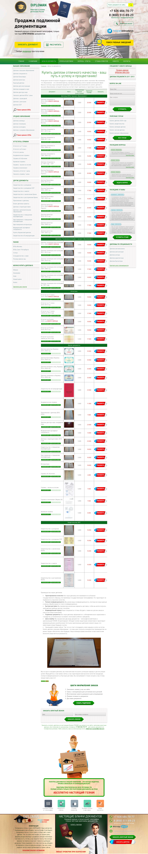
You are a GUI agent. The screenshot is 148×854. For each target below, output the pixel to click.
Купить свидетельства (117, 125)
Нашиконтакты (100, 809)
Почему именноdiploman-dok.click (122, 71)
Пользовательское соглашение (34, 850)
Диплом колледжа (19, 127)
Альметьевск (17, 279)
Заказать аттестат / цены (21, 171)
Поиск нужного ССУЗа (24, 135)
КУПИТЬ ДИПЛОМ (76, 825)
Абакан (15, 270)
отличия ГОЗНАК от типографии (48, 809)
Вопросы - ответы (84, 61)
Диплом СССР (17, 105)
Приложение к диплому (21, 201)
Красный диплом (18, 83)
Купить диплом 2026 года (118, 122)
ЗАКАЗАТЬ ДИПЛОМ (122, 842)
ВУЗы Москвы (17, 247)
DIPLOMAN (31, 817)
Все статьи (122, 140)
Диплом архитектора (117, 260)
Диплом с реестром (19, 102)
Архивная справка (19, 162)
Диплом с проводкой (20, 99)
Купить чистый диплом (117, 132)
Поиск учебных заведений (118, 42)
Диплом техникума (19, 124)
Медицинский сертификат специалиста (21, 228)
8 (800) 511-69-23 (121, 15)
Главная (21, 61)
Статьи (15, 253)
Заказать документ (28, 44)
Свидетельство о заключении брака (25, 194)
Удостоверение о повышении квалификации (22, 220)
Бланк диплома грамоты (21, 204)
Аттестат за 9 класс (19, 149)
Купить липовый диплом (117, 129)
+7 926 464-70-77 (121, 11)
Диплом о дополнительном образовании (22, 211)
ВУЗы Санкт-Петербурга (21, 250)
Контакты (126, 61)
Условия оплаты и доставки (87, 809)
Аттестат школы (18, 152)
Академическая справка (21, 155)
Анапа (15, 282)
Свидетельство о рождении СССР (23, 188)
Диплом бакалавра (19, 77)
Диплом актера (115, 257)
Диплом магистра (19, 80)
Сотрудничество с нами (20, 256)
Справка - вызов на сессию (22, 165)
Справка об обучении (20, 158)
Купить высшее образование (119, 135)
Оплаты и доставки (66, 61)
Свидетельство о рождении (22, 185)
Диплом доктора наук (20, 92)
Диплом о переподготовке (22, 207)
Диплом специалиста (20, 74)
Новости (116, 61)
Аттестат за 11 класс (20, 146)
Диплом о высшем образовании (23, 70)
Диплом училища (19, 121)
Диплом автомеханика (117, 250)
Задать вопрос (122, 184)
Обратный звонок (126, 24)
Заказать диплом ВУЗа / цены (23, 95)
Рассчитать (55, 45)
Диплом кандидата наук (21, 89)
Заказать (100, 102)
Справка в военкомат (20, 168)
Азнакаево (16, 273)
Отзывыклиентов (74, 809)
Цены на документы (49, 61)
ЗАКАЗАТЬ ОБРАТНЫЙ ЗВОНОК (123, 837)
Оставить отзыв (122, 239)
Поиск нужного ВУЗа (24, 110)
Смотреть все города (20, 287)
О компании (33, 61)
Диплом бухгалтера (116, 263)
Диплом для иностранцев (21, 86)
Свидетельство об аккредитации (23, 236)
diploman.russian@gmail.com (95, 729)
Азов (14, 276)
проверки (26, 51)
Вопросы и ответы (61, 809)
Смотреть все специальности (119, 267)
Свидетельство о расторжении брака (25, 197)
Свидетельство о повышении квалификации (22, 216)
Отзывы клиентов (101, 61)
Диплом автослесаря (117, 254)
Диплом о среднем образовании (23, 130)
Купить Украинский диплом (22, 232)
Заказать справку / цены (21, 174)
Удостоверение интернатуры (22, 225)
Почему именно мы (19, 259)
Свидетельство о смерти (21, 191)
